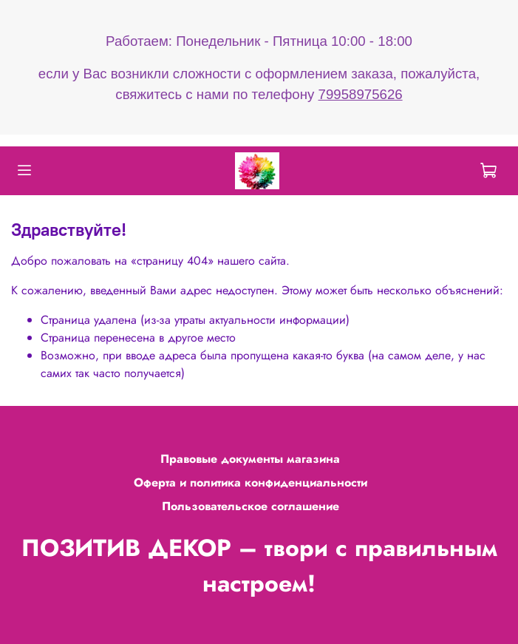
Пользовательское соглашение (250, 506)
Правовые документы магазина (250, 458)
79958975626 (360, 94)
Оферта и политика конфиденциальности (250, 482)
